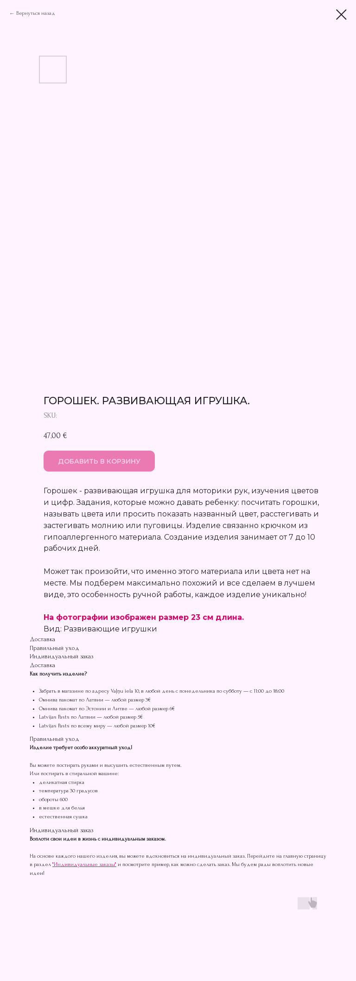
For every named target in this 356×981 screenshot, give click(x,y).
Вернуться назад (35, 13)
